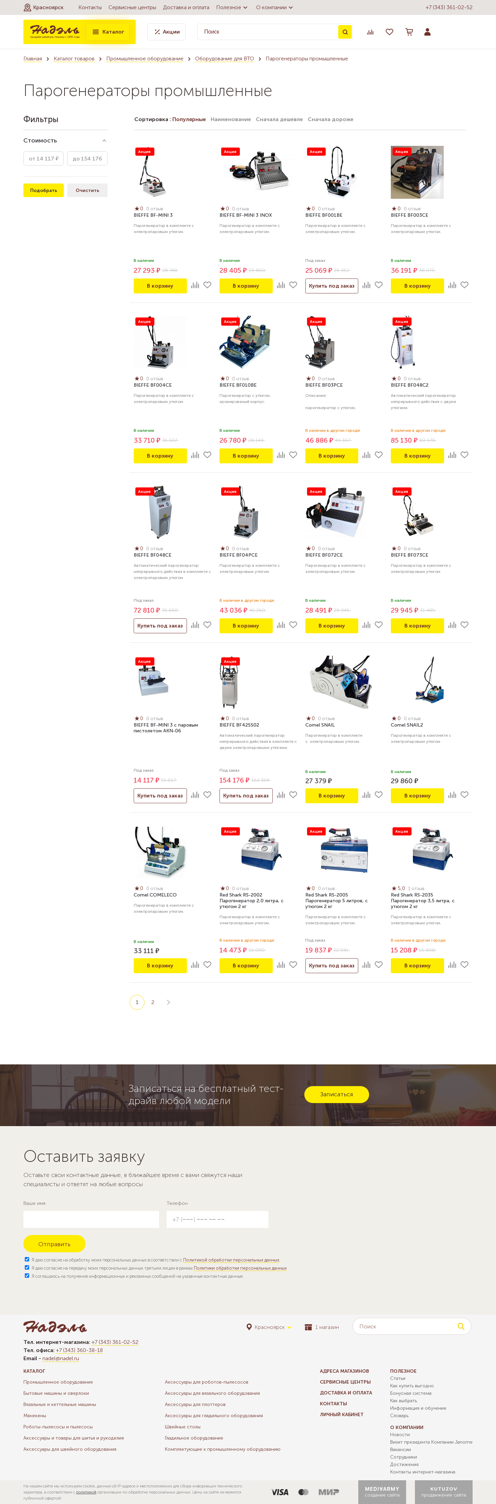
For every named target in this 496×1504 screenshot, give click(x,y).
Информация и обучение (418, 1408)
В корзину (160, 286)
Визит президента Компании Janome (431, 1442)
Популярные (189, 119)
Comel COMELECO (155, 895)
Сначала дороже (331, 119)
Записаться (336, 1094)
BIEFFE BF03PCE (324, 385)
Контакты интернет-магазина (422, 1472)
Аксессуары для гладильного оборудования (214, 1416)
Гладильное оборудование (194, 1438)
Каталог (108, 32)
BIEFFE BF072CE (324, 555)
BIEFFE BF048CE (152, 555)
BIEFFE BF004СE (153, 385)
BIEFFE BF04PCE (238, 555)
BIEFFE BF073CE (409, 555)
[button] (43, 7)
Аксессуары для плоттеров (195, 1404)
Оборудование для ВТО (224, 58)
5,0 (399, 888)
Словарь (399, 1416)
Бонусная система (411, 1393)
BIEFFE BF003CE (409, 215)
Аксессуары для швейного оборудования (69, 1449)
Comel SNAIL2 (407, 725)
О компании (275, 7)
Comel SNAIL (320, 725)
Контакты (90, 7)
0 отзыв (155, 209)
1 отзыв (416, 889)
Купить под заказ (332, 286)
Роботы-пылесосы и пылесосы (58, 1427)
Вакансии (400, 1449)
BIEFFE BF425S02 (239, 725)
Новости (400, 1435)
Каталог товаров (74, 58)
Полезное (232, 7)
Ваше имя (34, 1203)
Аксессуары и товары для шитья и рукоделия (73, 1438)
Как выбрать (403, 1401)
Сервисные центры (132, 7)
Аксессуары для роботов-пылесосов (206, 1382)
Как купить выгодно (412, 1386)
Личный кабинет (342, 1415)
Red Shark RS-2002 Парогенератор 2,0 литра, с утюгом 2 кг (252, 901)
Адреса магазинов (344, 1371)
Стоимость (40, 140)
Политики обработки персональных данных (240, 1268)
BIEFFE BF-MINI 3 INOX (246, 215)
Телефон (177, 1203)
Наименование (231, 119)
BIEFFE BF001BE (323, 215)
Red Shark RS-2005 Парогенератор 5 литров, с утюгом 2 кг (336, 901)
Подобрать (43, 190)
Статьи (397, 1378)
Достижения (404, 1464)
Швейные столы (183, 1427)
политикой (86, 1492)
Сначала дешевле (279, 119)
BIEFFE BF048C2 (409, 385)
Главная (32, 58)
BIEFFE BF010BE (238, 385)
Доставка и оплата (186, 7)
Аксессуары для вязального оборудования (212, 1393)
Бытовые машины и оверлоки (56, 1393)
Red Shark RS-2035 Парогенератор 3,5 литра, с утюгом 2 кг (423, 901)
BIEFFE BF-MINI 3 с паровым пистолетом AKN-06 (166, 728)
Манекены (34, 1416)
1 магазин (322, 1327)
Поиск (345, 32)
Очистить (87, 190)
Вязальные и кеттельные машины (59, 1404)
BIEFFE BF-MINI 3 (153, 215)
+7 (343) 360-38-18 (79, 1350)
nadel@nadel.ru (60, 1358)
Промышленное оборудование (145, 58)
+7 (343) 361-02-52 (449, 7)
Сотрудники (403, 1457)
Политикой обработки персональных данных (231, 1259)
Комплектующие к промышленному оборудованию (223, 1449)
